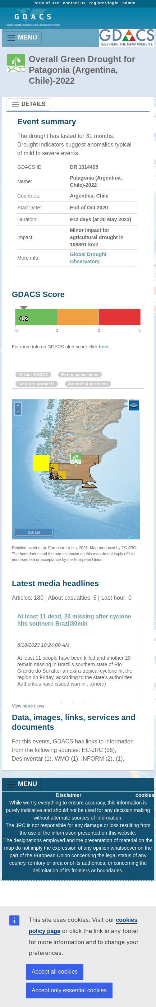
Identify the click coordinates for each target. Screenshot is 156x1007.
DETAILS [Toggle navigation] (28, 104)
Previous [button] (6, 650)
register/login (104, 3)
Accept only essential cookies (69, 990)
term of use (47, 3)
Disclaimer (69, 795)
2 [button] (72, 702)
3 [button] (83, 702)
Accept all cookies (55, 972)
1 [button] (61, 702)
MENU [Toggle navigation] (21, 38)
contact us (74, 3)
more (27, 706)
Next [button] (149, 650)
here (104, 346)
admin (129, 3)
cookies (145, 795)
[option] (78, 651)
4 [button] (94, 702)
